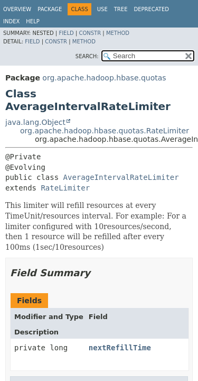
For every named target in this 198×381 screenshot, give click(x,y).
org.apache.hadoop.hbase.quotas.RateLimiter (104, 130)
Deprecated (151, 9)
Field (66, 33)
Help (32, 21)
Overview (17, 9)
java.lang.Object (35, 122)
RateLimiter (65, 188)
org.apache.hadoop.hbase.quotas (104, 78)
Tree (121, 9)
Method (117, 33)
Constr (90, 33)
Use (102, 9)
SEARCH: (87, 56)
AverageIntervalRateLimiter (121, 177)
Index (11, 21)
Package (49, 9)
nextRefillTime (120, 347)
